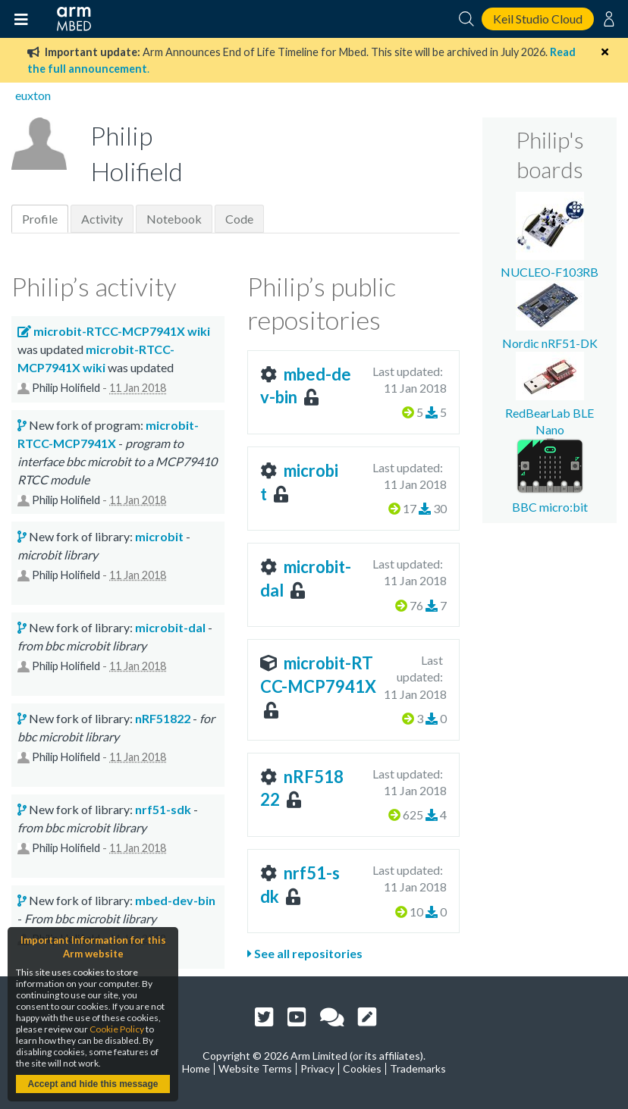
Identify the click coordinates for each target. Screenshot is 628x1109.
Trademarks (418, 1068)
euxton (33, 95)
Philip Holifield (66, 387)
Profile (40, 218)
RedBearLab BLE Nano (549, 412)
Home (196, 1068)
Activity (102, 218)
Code (239, 218)
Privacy (317, 1068)
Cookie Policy (116, 1029)
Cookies (362, 1068)
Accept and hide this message (92, 1084)
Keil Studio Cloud (537, 18)
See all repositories (305, 953)
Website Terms (255, 1068)
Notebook (174, 218)
